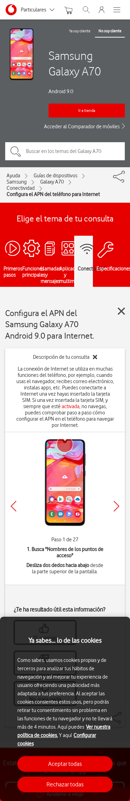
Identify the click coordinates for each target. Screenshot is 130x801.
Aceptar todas (65, 763)
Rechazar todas (65, 784)
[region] (65, 709)
